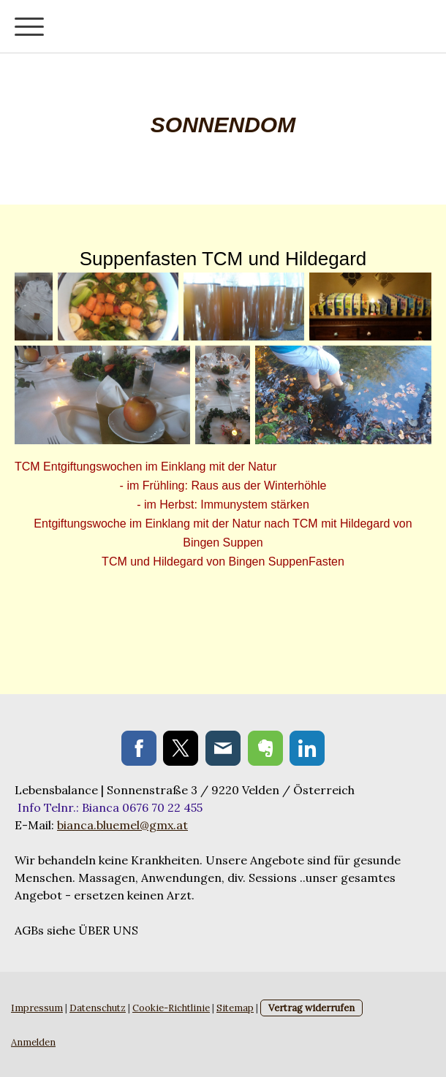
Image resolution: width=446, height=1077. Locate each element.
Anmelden (33, 1042)
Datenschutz (97, 1008)
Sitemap (235, 1008)
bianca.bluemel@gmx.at (122, 825)
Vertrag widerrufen (311, 1008)
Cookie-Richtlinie (171, 1008)
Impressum (37, 1008)
